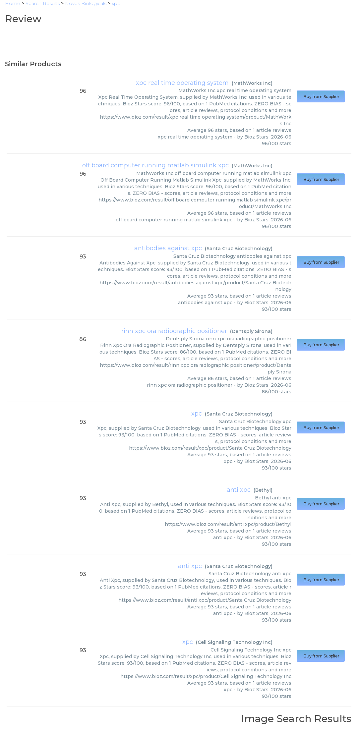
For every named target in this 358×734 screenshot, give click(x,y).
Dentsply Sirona (251, 331)
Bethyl (263, 490)
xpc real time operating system (182, 82)
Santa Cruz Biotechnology (239, 249)
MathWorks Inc (252, 83)
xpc (196, 413)
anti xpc (239, 489)
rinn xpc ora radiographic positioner (174, 331)
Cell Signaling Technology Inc (234, 642)
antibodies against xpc (168, 248)
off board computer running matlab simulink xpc (155, 165)
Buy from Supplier (321, 96)
